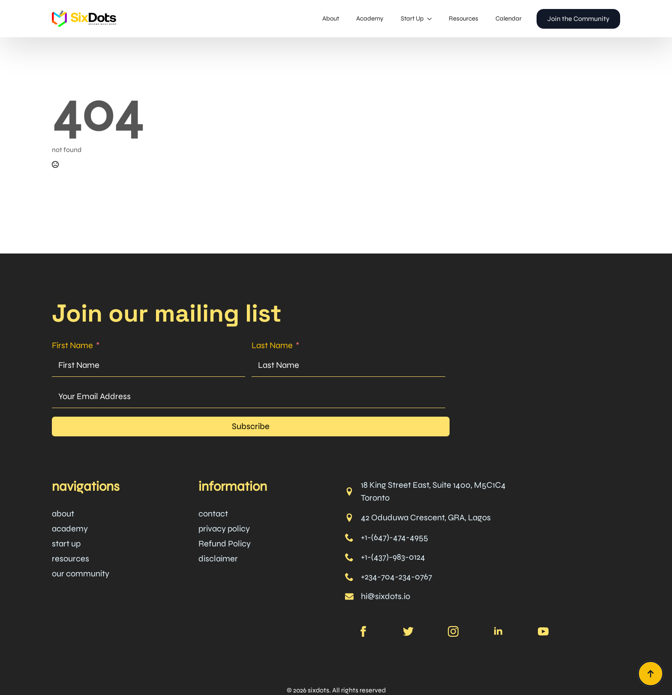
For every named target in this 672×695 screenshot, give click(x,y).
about (63, 513)
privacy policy (224, 528)
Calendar (508, 18)
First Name (72, 345)
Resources (463, 18)
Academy (370, 18)
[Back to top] (650, 673)
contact (213, 513)
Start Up (412, 18)
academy (70, 528)
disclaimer (218, 558)
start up (66, 543)
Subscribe (251, 426)
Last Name (272, 345)
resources (70, 558)
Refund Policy (224, 543)
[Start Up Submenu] (432, 18)
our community (80, 573)
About (330, 18)
